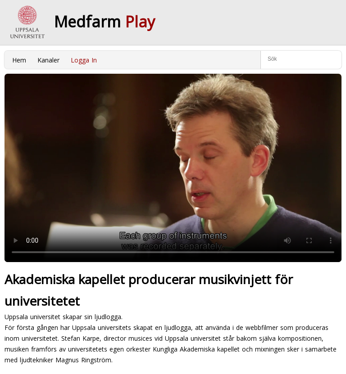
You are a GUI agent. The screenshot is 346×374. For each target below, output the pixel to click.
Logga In (84, 60)
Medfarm (104, 21)
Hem (19, 60)
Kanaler (48, 60)
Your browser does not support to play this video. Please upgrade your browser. (173, 168)
